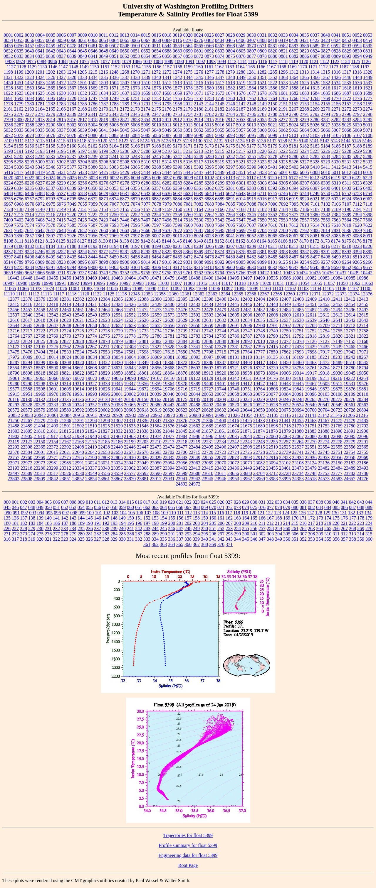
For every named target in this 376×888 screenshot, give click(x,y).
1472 (61, 82)
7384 (336, 214)
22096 (362, 436)
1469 (50, 82)
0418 (272, 40)
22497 (233, 446)
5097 (262, 135)
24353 (298, 478)
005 (48, 502)
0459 (50, 45)
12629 (181, 320)
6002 (293, 172)
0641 (40, 50)
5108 (367, 135)
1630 (61, 93)
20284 (362, 399)
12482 (259, 309)
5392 (198, 167)
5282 (315, 156)
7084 (220, 204)
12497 (362, 309)
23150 (337, 462)
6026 (72, 177)
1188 (354, 66)
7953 (82, 235)
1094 (221, 61)
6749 (315, 193)
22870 (220, 457)
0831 (367, 50)
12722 (39, 330)
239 (114, 528)
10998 (138, 283)
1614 (304, 87)
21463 (311, 420)
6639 (198, 193)
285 (122, 533)
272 (15, 533)
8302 (156, 251)
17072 (285, 341)
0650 (124, 50)
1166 (260, 66)
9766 (241, 272)
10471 (156, 277)
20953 (143, 415)
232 (56, 528)
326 (89, 539)
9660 (19, 272)
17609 (156, 351)
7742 (272, 230)
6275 (93, 182)
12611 (310, 314)
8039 (219, 235)
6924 (346, 198)
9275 (19, 267)
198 (155, 523)
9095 (241, 262)
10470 (143, 277)
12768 (39, 336)
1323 (29, 77)
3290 (50, 124)
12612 (324, 314)
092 (24, 512)
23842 (52, 478)
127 (310, 512)
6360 (188, 188)
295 (204, 533)
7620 (357, 225)
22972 (26, 462)
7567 (357, 219)
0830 (357, 50)
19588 (26, 388)
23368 (143, 468)
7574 (29, 225)
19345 (117, 383)
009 (81, 502)
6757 (29, 198)
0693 (219, 50)
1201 (39, 72)
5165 (124, 145)
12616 (13, 320)
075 (253, 507)
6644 (251, 193)
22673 (130, 452)
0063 (103, 40)
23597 (168, 473)
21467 (324, 420)
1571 (114, 87)
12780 (156, 336)
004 (39, 502)
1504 (114, 82)
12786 (233, 336)
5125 (155, 140)
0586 (304, 45)
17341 (194, 346)
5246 (167, 156)
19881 (362, 388)
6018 (357, 172)
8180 (19, 246)
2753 (177, 114)
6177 (293, 177)
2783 (219, 114)
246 (171, 528)
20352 (91, 404)
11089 (137, 288)
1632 (82, 93)
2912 (177, 119)
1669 (177, 93)
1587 (283, 87)
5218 (251, 151)
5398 (241, 167)
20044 (194, 394)
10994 (86, 283)
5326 (293, 161)
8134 (113, 241)
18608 (91, 367)
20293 (13, 404)
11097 (227, 288)
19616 (91, 388)
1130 (42, 66)
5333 (367, 161)
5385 (135, 167)
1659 (145, 93)
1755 (177, 98)
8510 (357, 256)
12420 (78, 304)
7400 (8, 219)
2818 (93, 119)
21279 (39, 420)
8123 (50, 241)
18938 (246, 373)
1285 (272, 72)
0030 (251, 35)
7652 (82, 230)
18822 (78, 373)
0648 (103, 50)
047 (23, 507)
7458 (135, 219)
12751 (298, 330)
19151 (246, 378)
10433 (289, 272)
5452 (251, 172)
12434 (207, 304)
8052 (251, 235)
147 (105, 517)
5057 (241, 130)
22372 (52, 446)
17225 (52, 346)
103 (114, 512)
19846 (311, 388)
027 (229, 502)
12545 (78, 314)
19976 (65, 394)
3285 (367, 119)
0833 (19, 56)
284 (114, 533)
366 (188, 544)
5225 (315, 151)
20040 (168, 394)
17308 (130, 346)
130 (335, 512)
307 (303, 533)
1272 (156, 72)
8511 (367, 256)
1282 (261, 72)
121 (261, 512)
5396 (219, 167)
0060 (71, 40)
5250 (209, 156)
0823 (304, 50)
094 (40, 512)
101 (98, 512)
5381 (103, 167)
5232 (19, 156)
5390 (177, 167)
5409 (304, 167)
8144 (166, 241)
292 (179, 533)
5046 (135, 130)
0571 (262, 45)
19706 (168, 388)
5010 (156, 124)
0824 (315, 50)
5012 (177, 124)
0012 (114, 35)
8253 (71, 251)
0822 (293, 50)
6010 (325, 172)
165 (253, 517)
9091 (209, 262)
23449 (246, 468)
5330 (336, 161)
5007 (124, 124)
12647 (52, 325)
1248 (113, 72)
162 (229, 517)
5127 (176, 140)
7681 (198, 230)
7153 (103, 209)
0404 (219, 40)
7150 (71, 209)
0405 (230, 40)
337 (179, 539)
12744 (220, 330)
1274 (177, 72)
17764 (246, 351)
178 (360, 517)
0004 (40, 35)
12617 (26, 320)
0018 (167, 35)
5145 (356, 140)
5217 (241, 151)
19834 (285, 388)
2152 (293, 103)
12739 (181, 330)
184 (39, 523)
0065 (124, 40)
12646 (39, 325)
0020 (188, 35)
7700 (251, 230)
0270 (188, 40)
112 (188, 512)
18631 (117, 367)
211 (261, 523)
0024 (198, 35)
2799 (8, 119)
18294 (26, 362)
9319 (219, 267)
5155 (19, 145)
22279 (349, 441)
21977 (168, 436)
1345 (198, 77)
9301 (103, 267)
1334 (93, 77)
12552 (130, 314)
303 (270, 533)
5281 (304, 156)
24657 (349, 478)
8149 (198, 241)
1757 (198, 98)
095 (49, 512)
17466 (362, 346)
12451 (311, 304)
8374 (219, 251)
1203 (61, 72)
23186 (362, 462)
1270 (135, 72)
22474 (168, 446)
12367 (263, 293)
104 (123, 512)
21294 (91, 420)
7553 (283, 219)
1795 (167, 103)
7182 (262, 209)
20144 (117, 399)
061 (138, 507)
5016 (219, 124)
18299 (39, 362)
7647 (50, 230)
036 (303, 502)
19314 (65, 383)
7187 (315, 209)
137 (23, 517)
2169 (93, 108)
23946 (220, 478)
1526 (315, 82)
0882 (293, 56)
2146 (230, 103)
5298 (19, 161)
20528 (272, 404)
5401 (272, 167)
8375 (230, 251)
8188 (71, 246)
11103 (303, 288)
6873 (103, 198)
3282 (336, 119)
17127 (324, 341)
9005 (135, 262)
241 (130, 528)
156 (179, 517)
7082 (199, 204)
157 (188, 517)
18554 (13, 367)
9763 (209, 272)
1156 (156, 66)
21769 (337, 425)
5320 (230, 161)
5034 (29, 130)
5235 (50, 156)
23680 (246, 473)
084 (327, 507)
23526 (65, 473)
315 (368, 533)
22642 (91, 452)
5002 (71, 124)
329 (114, 539)
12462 (91, 309)
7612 (293, 225)
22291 (362, 441)
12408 (298, 299)
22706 (181, 452)
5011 (166, 124)
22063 (285, 436)
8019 (188, 235)
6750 (325, 193)
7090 (273, 204)
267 (344, 528)
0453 (357, 40)
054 (81, 507)
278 (64, 533)
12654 (143, 325)
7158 (156, 209)
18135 (272, 357)
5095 (251, 135)
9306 (156, 267)
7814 (325, 230)
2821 (124, 119)
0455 (8, 45)
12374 (354, 293)
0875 (230, 56)
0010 (93, 35)
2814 (50, 119)
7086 (241, 204)
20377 (143, 404)
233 (64, 528)
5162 (93, 145)
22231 (207, 441)
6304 (272, 182)
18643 (130, 367)
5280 (293, 156)
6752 (346, 193)
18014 (52, 357)
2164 (40, 108)
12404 (259, 299)
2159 (367, 103)
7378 (304, 214)
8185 (61, 246)
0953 (10, 61)
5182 (304, 145)
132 (351, 512)
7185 (293, 209)
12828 (78, 341)
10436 (328, 272)
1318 (357, 72)
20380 (156, 404)
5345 (40, 167)
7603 (209, 225)
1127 (11, 66)
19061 (14, 378)
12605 (233, 314)
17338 (181, 346)
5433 (135, 172)
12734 (156, 330)
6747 (293, 193)
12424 (117, 304)
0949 (367, 56)
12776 (117, 336)
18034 (91, 357)
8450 (114, 256)
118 (236, 512)
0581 (272, 45)
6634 (156, 193)
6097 (167, 177)
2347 (156, 114)
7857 (29, 235)
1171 (312, 66)
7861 (40, 235)
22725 (246, 452)
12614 (349, 314)
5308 (124, 161)
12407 (285, 299)
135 (7, 517)
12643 (362, 320)
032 (270, 502)
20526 (246, 404)
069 (204, 507)
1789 (124, 103)
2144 (209, 103)
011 (97, 502)
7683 (209, 230)
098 (73, 512)
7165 (209, 209)
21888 (324, 431)
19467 (311, 383)
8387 (304, 251)
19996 (104, 394)
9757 (156, 272)
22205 (143, 441)
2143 (198, 103)
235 (81, 528)
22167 (65, 441)
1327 (61, 77)
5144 (345, 140)
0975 (31, 61)
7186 (304, 209)
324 (72, 539)
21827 (104, 431)
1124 (345, 61)
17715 (220, 351)
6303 (262, 182)
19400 (207, 383)
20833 (27, 415)
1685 (325, 93)
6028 (93, 177)
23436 (233, 468)
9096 (251, 262)
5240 (103, 156)
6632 (135, 193)
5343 (29, 167)
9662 (29, 272)
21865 (233, 431)
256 (253, 528)
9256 (315, 262)
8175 (346, 241)
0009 (82, 35)
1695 (50, 98)
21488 (13, 425)
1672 (209, 93)
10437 (341, 272)
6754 (367, 193)
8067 (293, 235)
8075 (304, 235)
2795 (336, 114)
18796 (13, 373)
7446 (124, 219)
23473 (298, 468)
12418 (52, 304)
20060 (246, 394)
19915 (14, 394)
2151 (283, 103)
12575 (181, 314)
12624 (117, 320)
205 (212, 523)
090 (7, 512)
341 (212, 539)
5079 (82, 135)
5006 (114, 124)
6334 (19, 188)
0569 (241, 45)
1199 (18, 72)
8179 (8, 246)
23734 (298, 473)
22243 (246, 441)
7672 (177, 230)
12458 (39, 309)
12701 (272, 325)
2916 (219, 119)
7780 (283, 230)
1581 (219, 87)
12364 (224, 293)
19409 (233, 383)
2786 (251, 114)
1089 (168, 61)
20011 (143, 394)
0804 (230, 50)
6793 (50, 198)
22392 (65, 446)
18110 (246, 357)
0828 (336, 50)
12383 (91, 299)
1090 (179, 61)
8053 (262, 235)
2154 (315, 103)
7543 (219, 219)
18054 (117, 357)
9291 (50, 267)
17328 (168, 346)
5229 (357, 151)
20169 (168, 399)
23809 (39, 478)
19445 (298, 383)
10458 (78, 277)
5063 (293, 130)
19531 (349, 383)
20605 (130, 409)
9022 (177, 262)
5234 (40, 156)
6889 (219, 198)
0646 (93, 50)
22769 (39, 457)
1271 (145, 72)
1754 (167, 98)
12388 (143, 299)
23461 (285, 468)
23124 (311, 462)
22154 (52, 441)
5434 (145, 172)
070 (212, 507)
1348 (230, 77)
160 (212, 517)
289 (155, 533)
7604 (219, 225)
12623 (104, 320)
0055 (19, 40)
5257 (262, 156)
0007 (71, 35)
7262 (209, 214)
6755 (8, 198)
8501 (346, 256)
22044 (246, 436)
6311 (346, 182)
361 (146, 544)
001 (15, 502)
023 (196, 502)
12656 (168, 325)
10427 (263, 272)
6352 (103, 188)
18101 (233, 357)
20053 (207, 394)
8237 (19, 251)
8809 (40, 262)
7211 (367, 209)
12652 (117, 325)
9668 (50, 272)
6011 (335, 172)
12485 (298, 309)
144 (81, 517)
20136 (78, 399)
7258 (177, 214)
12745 (233, 330)
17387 (246, 346)
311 (336, 533)
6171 (283, 177)
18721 (233, 367)
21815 (65, 431)
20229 (259, 399)
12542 (52, 314)
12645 (26, 325)
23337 (91, 468)
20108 (337, 394)
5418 (29, 172)
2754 (188, 114)
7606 (241, 225)
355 (327, 539)
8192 (93, 246)
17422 (285, 346)
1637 (124, 93)
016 (138, 502)
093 (32, 512)
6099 (188, 177)
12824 (26, 341)
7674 (188, 230)
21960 (117, 436)
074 (245, 507)
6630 (114, 193)
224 (368, 523)
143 (72, 517)
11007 (176, 283)
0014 (135, 35)
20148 (130, 399)
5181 (293, 145)
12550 (104, 314)
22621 (65, 452)
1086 (137, 61)
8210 (262, 246)
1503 (103, 82)
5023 (283, 124)
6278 (124, 182)
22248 (259, 441)
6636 (167, 193)
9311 (166, 267)
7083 (209, 204)
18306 (52, 362)
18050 (104, 357)
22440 (117, 446)
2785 (241, 114)
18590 (52, 367)
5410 (315, 167)
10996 (112, 283)
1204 (71, 72)
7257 (167, 214)
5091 (209, 135)
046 (15, 507)
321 (48, 539)
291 (171, 533)
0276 (198, 40)
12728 (104, 330)
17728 (233, 351)
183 (31, 523)
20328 (26, 404)
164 (245, 517)
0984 (41, 61)
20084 (285, 394)
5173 (209, 145)
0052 (357, 35)
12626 (143, 320)
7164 (198, 209)
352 (303, 539)
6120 (272, 177)
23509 (26, 473)
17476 (26, 351)
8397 (8, 256)
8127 (82, 241)
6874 (114, 198)
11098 (240, 288)
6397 (315, 188)
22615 (52, 452)
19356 (143, 383)
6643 (241, 193)
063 (155, 507)
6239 (71, 182)
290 (163, 533)
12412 (349, 299)
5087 (167, 135)
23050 (156, 462)
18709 (220, 367)
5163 (103, 145)
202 (188, 523)
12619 (52, 320)
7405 (29, 219)
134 (368, 512)
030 (253, 502)
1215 (92, 72)
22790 (91, 457)
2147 (241, 103)
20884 (66, 415)
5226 (325, 151)
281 (89, 533)
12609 (285, 314)
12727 (91, 330)
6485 (19, 193)
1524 (293, 82)
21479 (349, 420)
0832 (8, 56)
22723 (220, 452)
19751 (246, 388)
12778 (130, 336)
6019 (367, 172)
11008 (189, 283)
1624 (29, 93)
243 (146, 528)
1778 (8, 103)
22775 (65, 457)
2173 (135, 108)
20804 (362, 409)
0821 (283, 50)
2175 (156, 108)
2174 (145, 108)
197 (146, 523)
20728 (349, 409)
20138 (104, 399)
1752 (145, 98)
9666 (40, 272)
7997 (135, 235)
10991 (60, 283)
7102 (325, 204)
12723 (52, 330)
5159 (61, 145)
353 (311, 539)
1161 (208, 66)
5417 (19, 172)
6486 (29, 193)
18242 (349, 357)
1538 (8, 87)
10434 (302, 272)
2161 (8, 108)
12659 (207, 325)
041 (344, 502)
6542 (71, 193)
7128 (8, 209)
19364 (168, 383)
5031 (367, 124)
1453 (40, 82)
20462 (181, 404)
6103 (220, 177)
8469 (177, 256)
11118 (71, 293)
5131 (208, 140)
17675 (194, 351)
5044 (114, 130)
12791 (285, 336)
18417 (259, 362)
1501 (82, 82)
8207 (230, 246)
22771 (52, 457)
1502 (93, 82)
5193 (40, 151)
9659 (8, 272)
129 (326, 512)
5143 (335, 140)
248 (188, 528)
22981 (52, 462)
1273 (166, 72)
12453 (337, 304)
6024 (51, 177)
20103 (324, 394)
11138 (121, 293)
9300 (93, 267)
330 (122, 539)
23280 (39, 468)
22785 (78, 457)
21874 (259, 431)
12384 (104, 299)
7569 (8, 225)
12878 (104, 341)
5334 (8, 167)
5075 (40, 135)
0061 (82, 40)
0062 (93, 40)
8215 (315, 246)
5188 (357, 145)
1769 (325, 98)
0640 (29, 50)
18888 (194, 373)
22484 (194, 446)
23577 (130, 473)
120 (252, 512)
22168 (78, 441)
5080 (93, 135)
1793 (156, 103)
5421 (61, 172)
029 (245, 502)
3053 (241, 119)
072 (229, 507)
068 (196, 507)
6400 (325, 188)
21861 (220, 431)
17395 (259, 346)
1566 (61, 87)
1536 (357, 82)
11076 (61, 288)
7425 (82, 219)
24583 (337, 478)
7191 (357, 209)
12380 (52, 299)
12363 (211, 293)
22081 (324, 436)
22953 (324, 457)
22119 (13, 441)
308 (311, 533)
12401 (233, 299)
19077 (104, 378)
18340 (130, 362)
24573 (324, 478)
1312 (293, 72)
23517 (52, 473)
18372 (181, 362)
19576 (362, 383)
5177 (251, 145)
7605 (230, 225)
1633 (93, 93)
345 (245, 539)
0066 (135, 40)
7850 (19, 235)
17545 (91, 351)
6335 (29, 188)
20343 (78, 404)
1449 (367, 77)
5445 (177, 172)
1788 (114, 103)
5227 (336, 151)
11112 (33, 293)
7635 (19, 230)
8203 (188, 246)
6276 (103, 182)
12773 (78, 336)
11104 (315, 288)
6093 (125, 177)
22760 (26, 457)
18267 (362, 357)
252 (220, 528)
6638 (188, 193)
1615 (315, 87)
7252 (135, 214)
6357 (156, 188)
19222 (349, 378)
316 (7, 539)
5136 (261, 140)
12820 (337, 336)
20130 (26, 399)
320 (39, 539)
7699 (241, 230)
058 (114, 507)
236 (89, 528)
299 (237, 533)
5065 (315, 130)
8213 (293, 246)
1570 (103, 87)
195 (130, 523)
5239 (93, 156)
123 (277, 512)
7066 (103, 204)
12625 (130, 320)
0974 (20, 61)
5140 (303, 140)
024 (204, 502)
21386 (207, 420)
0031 (262, 35)
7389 (346, 214)
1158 (177, 66)
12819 (324, 336)
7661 (114, 230)
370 (220, 544)
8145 (177, 241)
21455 (298, 420)
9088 (198, 262)
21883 (311, 431)
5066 (325, 130)
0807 (251, 50)
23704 (259, 473)
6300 (230, 182)
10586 (285, 277)
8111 (19, 241)
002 (23, 502)
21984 (181, 436)
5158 (50, 145)
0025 (209, 35)
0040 (325, 35)
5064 (304, 130)
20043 (181, 394)
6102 (209, 177)
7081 (188, 204)
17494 (39, 351)
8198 (145, 246)
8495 (304, 256)
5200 (114, 151)
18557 (26, 367)
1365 (304, 77)
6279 (135, 182)
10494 (220, 277)
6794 (61, 198)
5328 (315, 161)
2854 (145, 119)
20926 (117, 415)
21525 (104, 425)
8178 (367, 241)
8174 (335, 241)
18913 (207, 373)
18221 (323, 357)
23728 (285, 473)
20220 (233, 399)
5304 (82, 161)
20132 (39, 399)
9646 (325, 267)
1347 (219, 77)
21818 (78, 431)
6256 (82, 182)
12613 (337, 314)
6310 (336, 182)
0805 (241, 50)
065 (171, 507)
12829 (91, 341)
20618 (143, 409)
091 (16, 512)
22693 (156, 452)
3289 (40, 124)
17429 (311, 346)
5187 (346, 145)
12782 (181, 336)
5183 (315, 145)
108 (156, 512)
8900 (124, 262)
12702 (285, 325)
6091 (103, 177)
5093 (230, 135)
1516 (209, 82)
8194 (114, 246)
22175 (91, 441)
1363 (283, 77)
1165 (250, 66)
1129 (31, 66)
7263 (219, 214)
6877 (124, 198)
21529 (117, 425)
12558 (143, 314)
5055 (219, 130)
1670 (188, 93)
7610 (272, 225)
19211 (323, 378)
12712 (349, 325)
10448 (26, 277)
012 (105, 502)
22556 (349, 446)
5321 (241, 161)
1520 (251, 82)
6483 (367, 188)
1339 (145, 77)
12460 (65, 309)
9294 (71, 267)
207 (229, 523)
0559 (177, 45)
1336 (114, 77)
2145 (219, 103)
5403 (293, 167)
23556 (104, 473)
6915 (251, 198)
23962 (246, 478)
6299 (219, 182)
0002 (19, 35)
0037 (315, 35)
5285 (346, 156)
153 (155, 517)
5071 (367, 130)
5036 (50, 130)
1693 (29, 98)
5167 (145, 145)
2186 (230, 108)
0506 (103, 45)
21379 (194, 420)
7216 (50, 214)
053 (72, 507)
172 (311, 517)
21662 (194, 425)
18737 (259, 367)
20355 (104, 404)
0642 (50, 50)
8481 (241, 256)
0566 (209, 45)
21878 (272, 431)
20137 (91, 399)
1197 (364, 66)
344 (237, 539)
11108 (366, 288)
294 (196, 533)
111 (180, 512)
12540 (26, 314)
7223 (103, 214)
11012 (201, 283)
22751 (337, 452)
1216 (103, 72)
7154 (114, 209)
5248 (188, 156)
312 (344, 533)
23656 (233, 473)
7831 (336, 230)
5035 (40, 130)
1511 (156, 82)
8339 (177, 251)
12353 (147, 293)
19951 (27, 394)
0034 (293, 35)
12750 (285, 330)
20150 (143, 399)
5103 (315, 135)
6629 (103, 193)
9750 (114, 272)
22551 (311, 446)
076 (262, 507)
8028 (209, 235)
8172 (314, 241)
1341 (167, 77)
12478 (207, 309)
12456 (13, 309)
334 (155, 539)
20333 (52, 404)
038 (319, 502)
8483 (262, 256)
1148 (73, 66)
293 (188, 533)
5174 (219, 145)
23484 (337, 468)
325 (81, 539)
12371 (315, 293)
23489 (349, 468)
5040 (93, 130)
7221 (82, 214)
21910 (39, 436)
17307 (117, 346)
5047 (145, 130)
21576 (168, 425)
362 (155, 544)
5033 (19, 130)
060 (130, 507)
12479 (220, 309)
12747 (246, 330)
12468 (117, 309)
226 (7, 528)
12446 (246, 304)
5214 (209, 151)
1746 (82, 98)
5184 (325, 145)
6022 (29, 177)
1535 (346, 82)
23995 (285, 478)
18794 (362, 367)
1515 (198, 82)
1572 (124, 87)
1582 (230, 87)
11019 (252, 283)
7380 (315, 214)
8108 (8, 241)
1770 (336, 98)
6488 (40, 193)
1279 (230, 72)
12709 (324, 325)
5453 (262, 172)
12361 (186, 293)
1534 (336, 82)
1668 (167, 93)
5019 (251, 124)
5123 (134, 140)
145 (89, 517)
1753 (156, 98)
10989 (34, 283)
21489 (26, 425)
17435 (324, 346)
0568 (230, 45)
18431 (272, 362)
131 (343, 512)
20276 (349, 399)
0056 (29, 40)
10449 (39, 277)
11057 (329, 283)
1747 (93, 98)
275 (39, 533)
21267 (26, 420)
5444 (167, 172)
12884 (181, 341)
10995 (99, 283)
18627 (104, 367)
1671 (198, 93)
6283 (177, 182)
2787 (262, 114)
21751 (311, 425)
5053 (209, 130)
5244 (145, 156)
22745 (324, 452)
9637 (293, 267)
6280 (145, 182)
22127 (26, 441)
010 (89, 502)
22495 (207, 446)
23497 (13, 473)
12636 (272, 320)
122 (269, 512)
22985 (65, 462)
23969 (259, 478)
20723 (337, 409)
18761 (311, 367)
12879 (117, 341)
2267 (293, 108)
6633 (145, 193)
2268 (304, 108)
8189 (82, 246)
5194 (50, 151)
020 (171, 502)
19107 (156, 378)
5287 (357, 156)
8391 (325, 251)
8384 (293, 251)
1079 (126, 61)
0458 (40, 45)
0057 (40, 40)
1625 (40, 93)
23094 (272, 462)
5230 (367, 151)
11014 (214, 283)
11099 (252, 288)
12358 (160, 293)
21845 (181, 431)
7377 (293, 214)
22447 (143, 446)
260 (286, 528)
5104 (325, 135)
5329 (325, 161)
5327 (304, 161)
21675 (246, 425)
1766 (293, 98)
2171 (114, 108)
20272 (337, 399)
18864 (168, 373)
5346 (50, 167)
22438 (104, 446)
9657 (367, 267)
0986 (52, 61)
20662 (272, 409)
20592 (78, 409)
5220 (262, 151)
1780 (29, 103)
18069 (156, 357)
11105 (328, 288)
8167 (293, 241)
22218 (181, 441)
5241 (114, 156)
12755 (337, 330)
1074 (73, 61)
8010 (177, 235)
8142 (145, 241)
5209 (156, 151)
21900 (362, 431)
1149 (83, 66)
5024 (293, 124)
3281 (325, 119)
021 (179, 502)
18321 (91, 362)
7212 (8, 214)
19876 (349, 388)
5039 (82, 130)
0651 (135, 50)
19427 (259, 383)
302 (262, 533)
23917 (156, 478)
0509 (135, 45)
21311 (129, 420)
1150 (94, 66)
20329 (39, 404)
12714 (362, 325)
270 (368, 528)
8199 (156, 246)
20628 (207, 409)
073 (237, 507)
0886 (304, 56)
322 (56, 539)
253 (229, 528)
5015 (209, 124)
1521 (262, 82)
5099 (272, 135)
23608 (194, 473)
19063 (27, 378)
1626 (50, 93)
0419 (283, 40)
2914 (198, 119)
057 (105, 507)
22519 (272, 446)
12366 (250, 293)
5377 (71, 167)
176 (344, 517)
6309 (325, 182)
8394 (357, 251)
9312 (177, 267)
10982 (311, 277)
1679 (272, 93)
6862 (82, 198)
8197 (135, 246)
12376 (366, 293)
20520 (233, 404)
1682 (293, 93)
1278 (219, 72)
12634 (246, 320)
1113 (231, 61)
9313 (188, 267)
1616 (325, 87)
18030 (78, 357)
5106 (346, 135)
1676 (241, 93)
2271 (336, 108)
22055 (259, 436)
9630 (251, 267)
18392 (233, 362)
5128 (187, 140)
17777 (259, 351)
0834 (29, 56)
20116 (13, 399)
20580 (52, 409)
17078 (298, 341)
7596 (145, 225)
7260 (188, 214)
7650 (71, 230)
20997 (221, 415)
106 (139, 512)
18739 (272, 367)
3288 (29, 124)
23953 (233, 478)
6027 (82, 177)
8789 (19, 262)
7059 (93, 204)
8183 (40, 246)
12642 (349, 320)
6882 (156, 198)
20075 (259, 394)
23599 (181, 473)
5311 (156, 161)
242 (138, 528)
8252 (61, 251)
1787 (103, 103)
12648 (65, 325)
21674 (233, 425)
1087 (147, 61)
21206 (349, 415)
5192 (29, 151)
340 (204, 539)
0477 (61, 45)
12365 (237, 293)
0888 (325, 56)
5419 (40, 172)
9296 (82, 267)
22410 (91, 446)
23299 (52, 468)
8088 (357, 235)
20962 (156, 415)
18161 (285, 357)
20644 (246, 409)
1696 (61, 98)
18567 (39, 367)
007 (64, 502)
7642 (40, 230)
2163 (29, 108)
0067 (145, 40)
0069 (167, 40)
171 (303, 517)
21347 (156, 420)
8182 (29, 246)
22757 (13, 457)
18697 (207, 367)
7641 (29, 230)
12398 (207, 299)
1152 (115, 66)
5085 (145, 135)
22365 (39, 446)
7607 (251, 225)
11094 (201, 288)
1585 (262, 87)
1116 (262, 61)
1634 (103, 93)
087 (352, 507)
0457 (29, 45)
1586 (272, 87)
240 (122, 528)
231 (48, 528)
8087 (346, 235)
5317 (198, 161)
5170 (177, 145)
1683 (304, 93)
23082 (259, 462)
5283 (325, 156)
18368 (168, 362)
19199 (311, 378)
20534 (298, 404)
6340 (82, 188)
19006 (285, 373)
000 (7, 502)
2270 (325, 108)
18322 (104, 362)
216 (303, 523)
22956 (337, 457)
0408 (262, 40)
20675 (285, 409)
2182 (219, 108)
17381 (233, 346)
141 (56, 517)
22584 (26, 452)
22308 (26, 446)
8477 (219, 256)
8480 (230, 256)
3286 (8, 124)
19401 (220, 383)
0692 (209, 50)
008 (72, 502)
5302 (61, 161)
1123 (334, 61)
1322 (19, 77)
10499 (259, 277)
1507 (124, 82)
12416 (26, 304)
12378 (26, 299)
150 (130, 517)
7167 (230, 209)
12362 (198, 293)
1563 (29, 87)
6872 (93, 198)
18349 (143, 362)
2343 (114, 114)
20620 (168, 409)
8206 (219, 246)
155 (171, 517)
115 (212, 512)
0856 (167, 56)
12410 (324, 299)
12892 (246, 341)
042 (352, 502)
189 (81, 523)
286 (130, 533)
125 (294, 512)
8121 (39, 241)
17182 (26, 346)
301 (253, 533)
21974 (156, 436)
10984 (337, 277)
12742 (207, 330)
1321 (8, 77)
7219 (61, 214)
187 (64, 523)
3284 (357, 119)
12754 (324, 330)
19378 (181, 383)
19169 (259, 378)
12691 (233, 325)
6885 (188, 198)
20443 (168, 404)
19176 (272, 378)
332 (138, 539)
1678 (262, 93)
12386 (130, 299)
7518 (188, 219)
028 (237, 502)
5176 (241, 145)
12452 (324, 304)
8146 (187, 241)
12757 (349, 330)
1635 (114, 93)
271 (7, 533)
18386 (207, 362)
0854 (145, 56)
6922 (325, 198)
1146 (52, 66)
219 (327, 523)
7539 (209, 219)
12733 (143, 330)
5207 (135, 151)
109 (164, 512)
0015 (145, 35)
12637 (285, 320)
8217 (336, 246)
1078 (115, 61)
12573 (168, 314)
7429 (103, 219)
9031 (188, 262)
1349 (241, 77)
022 (188, 502)
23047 (130, 462)
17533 (65, 351)
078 (278, 507)
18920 (220, 373)
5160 (71, 145)
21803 (13, 431)
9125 (283, 262)
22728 (259, 452)
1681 (283, 93)
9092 (219, 262)
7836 (346, 230)
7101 (315, 204)
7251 (124, 214)
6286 (209, 182)
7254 (156, 214)
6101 (199, 177)
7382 (325, 214)
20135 (65, 399)
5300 (40, 161)
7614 (315, 225)
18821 (65, 373)
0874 (219, 56)
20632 (220, 409)
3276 (272, 119)
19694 (156, 388)
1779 (19, 103)
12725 (78, 330)
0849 (103, 56)
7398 (367, 214)
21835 (130, 431)
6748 (304, 193)
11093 (188, 288)
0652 (145, 50)
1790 (135, 103)
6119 (261, 177)
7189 (336, 209)
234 (72, 528)
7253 (145, 214)
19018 (324, 373)
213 (278, 523)
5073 (19, 135)
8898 (103, 262)
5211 (177, 151)
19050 (362, 373)
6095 (146, 177)
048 (31, 507)
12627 (156, 320)
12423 (104, 304)
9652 (346, 267)
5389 (167, 167)
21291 (78, 420)
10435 (315, 272)
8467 (167, 256)
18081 (169, 357)
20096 (311, 394)
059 (122, 507)
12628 (168, 320)
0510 (145, 45)
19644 (130, 388)
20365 (130, 404)
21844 (168, 431)
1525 (304, 82)
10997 (125, 283)
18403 (246, 362)
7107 (347, 204)
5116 (71, 140)
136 (15, 517)
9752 (124, 272)
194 (122, 523)
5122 (123, 140)
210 (253, 523)
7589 (103, 225)
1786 (93, 103)
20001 (117, 394)
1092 (200, 61)
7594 (124, 225)
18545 (362, 362)
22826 (143, 457)
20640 (233, 409)
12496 (349, 309)
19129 (207, 378)
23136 (324, 462)
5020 (262, 124)
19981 (78, 394)
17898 (311, 351)
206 (220, 523)
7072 (125, 204)
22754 (349, 452)
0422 (315, 40)
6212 (314, 177)
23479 (311, 468)
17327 (156, 346)
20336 (65, 404)
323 (64, 539)
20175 (181, 399)
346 (253, 539)
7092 (283, 204)
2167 (71, 108)
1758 (209, 98)
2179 (188, 108)
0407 (251, 40)
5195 (61, 151)
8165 (272, 241)
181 (15, 523)
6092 (114, 177)
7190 (346, 209)
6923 (336, 198)
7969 (114, 235)
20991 (208, 415)
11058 (342, 283)
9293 (61, 267)
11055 (316, 283)
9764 (219, 272)
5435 (156, 172)
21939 (78, 436)
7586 (82, 225)
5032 (8, 130)
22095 (349, 436)
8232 (8, 251)
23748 (311, 473)
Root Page (188, 865)
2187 (241, 108)
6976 (61, 204)
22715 (194, 452)
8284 (135, 251)
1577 (177, 87)
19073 (91, 378)
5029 (346, 124)
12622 (91, 320)
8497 (315, 256)
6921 (315, 198)
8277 (103, 251)
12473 (156, 309)
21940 (91, 436)
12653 (130, 325)
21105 (272, 415)
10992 (73, 283)
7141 (50, 209)
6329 (8, 188)
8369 (198, 251)
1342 (177, 77)
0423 (325, 40)
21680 (259, 425)
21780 (349, 425)
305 (286, 533)
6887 (198, 198)
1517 (219, 82)
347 (262, 539)
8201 (177, 246)
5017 (230, 124)
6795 (71, 198)
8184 (50, 246)
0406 (241, 40)
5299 (29, 161)
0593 (346, 45)
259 (278, 528)
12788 (259, 336)
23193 (13, 468)
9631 (262, 267)
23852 (78, 478)
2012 (188, 103)
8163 (251, 241)
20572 (13, 409)
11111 (21, 293)
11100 (265, 288)
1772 (346, 98)
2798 (367, 114)
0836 (50, 56)
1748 (103, 98)
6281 (156, 182)
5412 (336, 167)
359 (360, 539)
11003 (163, 283)
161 (220, 517)
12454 (349, 304)
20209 (220, 399)
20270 (324, 399)
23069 (207, 462)
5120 (102, 140)
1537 (367, 82)
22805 (117, 457)
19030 (337, 373)
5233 (29, 156)
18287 (13, 362)
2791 (304, 114)
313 (352, 533)
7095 (294, 204)
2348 (167, 114)
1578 (188, 87)
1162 (219, 66)
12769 (52, 336)
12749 (272, 330)
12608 (272, 314)
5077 (61, 135)
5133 (229, 140)
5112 (29, 140)
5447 (198, 172)
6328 (367, 182)
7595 (135, 225)
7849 (8, 235)
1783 (61, 103)
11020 (265, 283)
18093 (195, 357)
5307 (114, 161)
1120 (303, 61)
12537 (13, 314)
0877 (251, 56)
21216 (362, 415)
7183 (272, 209)
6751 (336, 193)
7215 (40, 214)
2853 (135, 119)
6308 (315, 182)
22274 (324, 441)
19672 (143, 388)
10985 (349, 277)
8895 (82, 262)
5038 (71, 130)
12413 (362, 299)
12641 (337, 320)
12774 (91, 336)
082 (311, 507)
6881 (145, 198)
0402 (209, 40)
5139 (293, 140)
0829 (346, 50)
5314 (167, 161)
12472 (143, 309)
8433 (61, 256)
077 (270, 507)
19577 (13, 388)
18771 (337, 367)
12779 (143, 336)
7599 (177, 225)
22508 (246, 446)
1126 (365, 61)
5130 (197, 140)
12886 (207, 341)
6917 (272, 198)
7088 (251, 204)
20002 (130, 394)
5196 (71, 151)
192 (105, 523)
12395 (181, 299)
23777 (337, 473)
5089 (188, 135)
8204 (198, 246)
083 (319, 507)
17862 (285, 351)
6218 (325, 177)
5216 (230, 151)
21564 (156, 425)
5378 (82, 167)
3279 (304, 119)
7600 (188, 225)
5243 (135, 156)
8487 (293, 256)
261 (294, 528)
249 (196, 528)
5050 (177, 130)
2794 (325, 114)
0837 (61, 56)
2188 (251, 108)
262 (303, 528)
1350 (251, 77)
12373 (341, 293)
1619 (357, 87)
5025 (304, 124)
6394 (293, 188)
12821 (349, 336)
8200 (167, 246)
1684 (315, 93)
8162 (240, 241)
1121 (313, 61)
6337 (50, 188)
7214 (29, 214)
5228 (346, 151)
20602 (104, 409)
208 (237, 523)
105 (131, 512)
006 (56, 502)
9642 (304, 267)
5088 (177, 135)
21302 (117, 420)
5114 (50, 140)
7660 (103, 230)
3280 (315, 119)
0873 (209, 56)
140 (48, 517)
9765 (230, 272)
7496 (167, 219)
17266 (78, 346)
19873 (324, 388)
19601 (52, 388)
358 (352, 539)
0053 (367, 35)
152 (146, 517)
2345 (135, 114)
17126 (311, 341)
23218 (26, 468)
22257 (285, 441)
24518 (311, 478)
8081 (315, 235)
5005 (103, 124)
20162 (156, 399)
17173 (13, 346)
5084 (135, 135)
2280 (61, 114)
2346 (145, 114)
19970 (52, 394)
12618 (39, 320)
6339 (71, 188)
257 (262, 528)
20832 (14, 415)
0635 (19, 50)
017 (146, 502)
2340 (82, 114)
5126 (166, 140)
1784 (71, 103)
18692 (194, 367)
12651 (104, 325)
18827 (91, 373)
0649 (114, 50)
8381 (262, 251)
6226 (29, 182)
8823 (61, 262)
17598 (143, 351)
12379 (39, 299)
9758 (167, 272)
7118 (367, 204)
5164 (114, 145)
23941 (181, 478)
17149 (337, 341)
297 (220, 533)
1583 (241, 87)
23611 (220, 473)
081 (303, 507)
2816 (71, 119)
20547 (324, 404)
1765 (283, 98)
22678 (143, 452)
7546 (230, 219)
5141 (314, 140)
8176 (357, 241)
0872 (198, 56)
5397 (230, 167)
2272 (346, 108)
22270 (311, 441)
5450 (230, 172)
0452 (346, 40)
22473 (156, 446)
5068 (346, 130)
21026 (234, 415)
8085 (336, 235)
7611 (283, 225)
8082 (325, 235)
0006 (61, 35)
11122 (96, 293)
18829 (104, 373)
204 (204, 523)
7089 (262, 204)
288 (146, 533)
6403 (346, 188)
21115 (285, 415)
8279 (114, 251)
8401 (19, 256)
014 (122, 502)
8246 (40, 251)
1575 (156, 87)
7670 (167, 230)
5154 (8, 145)
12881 (143, 341)
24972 (194, 483)
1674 (230, 93)
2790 (293, 114)
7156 (135, 209)
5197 (82, 151)
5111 (19, 140)
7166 (219, 209)
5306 (103, 161)
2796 (346, 114)
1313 (304, 72)
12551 (117, 314)
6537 (61, 193)
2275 (8, 114)
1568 (82, 87)
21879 (285, 431)
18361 (156, 362)
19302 (52, 383)
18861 (143, 373)
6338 (61, 188)
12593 (207, 314)
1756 (188, 98)
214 (286, 523)
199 (163, 523)
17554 (117, 351)
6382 (241, 188)
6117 (251, 177)
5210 (167, 151)
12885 (194, 341)
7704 (262, 230)
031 (262, 502)
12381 (65, 299)
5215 (219, 151)
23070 (220, 462)
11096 (214, 288)
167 (270, 517)
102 (106, 512)
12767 (26, 336)
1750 (124, 98)
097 (65, 512)
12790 (272, 336)
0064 (114, 40)
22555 (337, 446)
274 (31, 533)
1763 (262, 98)
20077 (272, 394)
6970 (29, 204)
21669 (220, 425)
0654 (156, 50)
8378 (241, 251)
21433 (259, 420)
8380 (251, 251)
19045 (349, 373)
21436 (272, 420)
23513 (39, 473)
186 (56, 523)
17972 (14, 357)
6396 (304, 188)
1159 (187, 66)
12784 (207, 336)
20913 (92, 415)
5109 (9, 140)
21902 (13, 436)
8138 (124, 241)
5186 (336, 145)
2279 (50, 114)
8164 (261, 241)
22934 (298, 457)
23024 (91, 462)
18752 (285, 367)
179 (368, 517)
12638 (298, 320)
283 (105, 533)
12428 (143, 304)
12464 (104, 309)
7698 (230, 230)
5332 (357, 161)
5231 (8, 156)
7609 (262, 225)
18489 (337, 362)
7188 (325, 209)
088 (360, 507)
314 (360, 533)
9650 (336, 267)
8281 (124, 251)
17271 (104, 346)
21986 (194, 436)
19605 (65, 388)
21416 (233, 420)
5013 (188, 124)
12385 (117, 299)
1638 (135, 93)
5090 (198, 135)
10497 (246, 277)
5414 (357, 167)
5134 (240, 140)
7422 (71, 219)
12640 (324, 320)
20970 (169, 415)
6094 (135, 177)
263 (311, 528)
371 (229, 544)
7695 (219, 230)
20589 (65, 409)
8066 (283, 235)
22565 (362, 446)
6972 (40, 204)
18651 (143, 367)
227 (15, 528)
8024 (198, 235)
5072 (8, 135)
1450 (8, 82)
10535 (272, 277)
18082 (182, 357)
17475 (13, 351)
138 (31, 517)
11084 (99, 288)
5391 (188, 167)
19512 (337, 383)
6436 (357, 188)
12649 (78, 325)
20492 (207, 404)
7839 (357, 230)
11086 (125, 288)
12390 (156, 299)
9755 (145, 272)
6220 (346, 177)
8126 (71, 241)
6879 (135, 198)
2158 (357, 103)
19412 (246, 383)
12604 (220, 314)
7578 (50, 225)
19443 (285, 383)
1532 (325, 82)
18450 (285, 362)
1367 (325, 77)
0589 (315, 45)
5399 (251, 167)
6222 (357, 177)
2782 (209, 114)
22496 (220, 446)
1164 (239, 66)
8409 (50, 256)
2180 (198, 108)
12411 (336, 299)
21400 (220, 420)
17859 (272, 351)
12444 (220, 304)
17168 (362, 341)
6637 (177, 193)
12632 (220, 320)
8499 (336, 256)
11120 (83, 293)
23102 (285, 462)
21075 (260, 415)
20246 (285, 399)
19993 (91, 394)
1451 (19, 82)
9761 (188, 272)
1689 (367, 93)
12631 (207, 320)
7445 (114, 219)
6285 (198, 182)
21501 (65, 425)
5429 (124, 172)
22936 (311, 457)
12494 (337, 309)
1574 (145, 87)
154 (163, 517)
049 (39, 507)
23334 (78, 468)
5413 (346, 167)
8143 (156, 241)
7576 (40, 225)
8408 (40, 256)
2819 (103, 119)
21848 (194, 431)
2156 (336, 103)
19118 (181, 378)
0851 (114, 56)
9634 (283, 267)
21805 (26, 431)
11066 (23, 288)
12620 (65, 320)
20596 (91, 409)
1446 (346, 77)
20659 (259, 409)
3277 (283, 119)
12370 (302, 293)
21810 (39, 431)
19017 (311, 373)
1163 (229, 66)
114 (204, 512)
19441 (272, 383)
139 (39, 517)
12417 (39, 304)
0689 (177, 50)
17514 (52, 351)
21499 (52, 425)
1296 (283, 72)
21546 (143, 425)
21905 (26, 436)
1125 (355, 61)
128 (318, 512)
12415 (13, 304)
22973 (39, 462)
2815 (61, 119)
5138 (282, 140)
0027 (219, 35)
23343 (104, 468)
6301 (241, 182)
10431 (276, 272)
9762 (198, 272)
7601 (198, 225)
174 (327, 517)
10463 (117, 277)
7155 (124, 209)
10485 (181, 277)
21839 (156, 431)
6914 (241, 198)
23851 (65, 478)
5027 (325, 124)
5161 (82, 145)
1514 (188, 82)
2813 (40, 119)
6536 (50, 193)
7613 (304, 225)
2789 (283, 114)
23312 (65, 468)
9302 (114, 267)
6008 (315, 172)
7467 (145, 219)
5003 (82, 124)
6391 (262, 188)
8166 (283, 241)
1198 (8, 72)
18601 (78, 367)
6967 (8, 204)
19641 (117, 388)
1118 (283, 61)
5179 (272, 145)
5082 (114, 135)
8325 (167, 251)
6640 (209, 193)
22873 (233, 457)
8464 (156, 256)
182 (23, 523)
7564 (346, 219)
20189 (207, 399)
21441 (285, 420)
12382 (78, 299)
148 (114, 517)
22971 (13, 462)
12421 (91, 304)
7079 (167, 204)
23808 (26, 478)
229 (31, 528)
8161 (230, 241)
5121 (113, 140)
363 (163, 544)
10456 (65, 277)
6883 (167, 198)
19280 (13, 383)
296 (212, 533)
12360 (173, 293)
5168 (156, 145)
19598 (39, 388)
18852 (130, 373)
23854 (91, 478)
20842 (40, 415)
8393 (346, 251)
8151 (209, 241)
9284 (29, 267)
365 (179, 544)
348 (270, 539)
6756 (19, 198)
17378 (220, 346)
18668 (168, 367)
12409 (311, 299)
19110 (168, 378)
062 (146, 507)
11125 (108, 293)
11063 (367, 283)
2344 (124, 114)
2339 (71, 114)
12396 (194, 299)
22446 (130, 446)
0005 (50, 35)
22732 (272, 452)
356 (336, 539)
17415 (272, 346)
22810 (130, 457)
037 (311, 502)
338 (188, 539)
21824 (91, 431)
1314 (314, 72)
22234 (220, 441)
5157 (40, 145)
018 (155, 502)
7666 (145, 230)
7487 (156, 219)
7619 (346, 225)
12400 (220, 299)
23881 (143, 478)
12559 (156, 314)
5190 (8, 151)
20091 (298, 394)
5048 (156, 130)
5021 (272, 124)
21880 (298, 431)
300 (245, 533)
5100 (283, 135)
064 (163, 507)
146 (97, 517)
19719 (194, 388)
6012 (346, 172)
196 (138, 523)
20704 (324, 409)
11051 (278, 283)
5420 (50, 172)
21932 (65, 436)
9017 (156, 262)
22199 (130, 441)
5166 (135, 145)
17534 (78, 351)
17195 (39, 346)
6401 (336, 188)
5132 (219, 140)
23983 (272, 478)
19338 (104, 383)
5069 (357, 130)
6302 (251, 182)
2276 (19, 114)
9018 (167, 262)
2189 (262, 108)
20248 (298, 399)
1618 (346, 87)
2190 (272, 108)
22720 (207, 452)
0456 (19, 45)
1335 (103, 77)
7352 (272, 214)
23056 (181, 462)
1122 (324, 61)
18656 (156, 367)
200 (171, 523)
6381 (230, 188)
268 (352, 528)
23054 (168, 462)
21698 (272, 425)
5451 (241, 172)
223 (360, 523)
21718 (285, 425)
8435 (71, 256)
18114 (259, 357)
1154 (135, 66)
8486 (283, 256)
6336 (40, 188)
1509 (135, 82)
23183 (349, 462)
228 (23, 528)
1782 (50, 103)
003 (31, 502)
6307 (304, 182)
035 (294, 502)
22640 (78, 452)
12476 (181, 309)
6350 (93, 188)
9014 (145, 262)
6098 (177, 177)
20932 (130, 415)
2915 (209, 119)
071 (220, 507)
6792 (40, 198)
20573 (26, 409)
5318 (209, 161)
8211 (272, 246)
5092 (219, 135)
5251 (219, 156)
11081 (74, 288)
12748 (259, 330)
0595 (367, 45)
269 (360, 528)
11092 (176, 288)
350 (286, 539)
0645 (82, 50)
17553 (104, 351)
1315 (325, 72)
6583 (82, 193)
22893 (246, 457)
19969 (40, 394)
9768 (251, 272)
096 (57, 512)
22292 (13, 446)
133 (359, 512)
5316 (188, 161)
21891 (349, 431)
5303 (71, 161)
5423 (82, 172)
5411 (325, 167)
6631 (124, 193)
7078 (156, 204)
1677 (251, 93)
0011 (103, 35)
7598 (167, 225)
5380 (93, 167)
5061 (272, 130)
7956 (93, 235)
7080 (177, 204)
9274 (8, 267)
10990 (47, 283)
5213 (198, 151)
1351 (262, 77)
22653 (104, 452)
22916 (272, 457)
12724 (65, 330)
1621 (367, 87)
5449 (219, 172)
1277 (209, 72)
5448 (209, 172)
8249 (50, 251)
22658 (117, 452)
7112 (357, 204)
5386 (145, 167)
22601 (39, 452)
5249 (198, 156)
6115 (241, 177)
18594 (65, 367)
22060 (272, 436)
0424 (336, 40)
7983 (124, 235)
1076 (94, 61)
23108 (298, 462)
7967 (103, 235)
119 (244, 512)
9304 (135, 267)
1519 (241, 82)
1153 (125, 66)
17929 (337, 351)
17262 (65, 346)
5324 (272, 161)
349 (278, 539)
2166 (61, 108)
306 (294, 533)
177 (352, 517)
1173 (333, 66)
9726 (71, 272)
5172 (198, 145)
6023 (40, 177)
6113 (230, 177)
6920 (304, 198)
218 (319, 523)
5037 (61, 130)
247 (179, 528)
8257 (93, 251)
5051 (188, 130)
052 (64, 507)
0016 (156, 35)
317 (15, 539)
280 (81, 533)
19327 (91, 383)
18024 (65, 357)
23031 (104, 462)
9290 (40, 267)
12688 (220, 325)
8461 (145, 256)
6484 (8, 193)
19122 (194, 378)
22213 (168, 441)
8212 (283, 246)
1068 (63, 61)
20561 (349, 404)
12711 (336, 325)
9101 (272, 262)
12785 (220, 336)
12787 (246, 336)
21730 (298, 425)
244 (155, 528)
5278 (272, 156)
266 (336, 528)
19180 (285, 378)
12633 (233, 320)
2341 (93, 114)
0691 (198, 50)
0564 (188, 45)
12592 (194, 314)
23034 (117, 462)
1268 (124, 72)
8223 (357, 246)
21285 (52, 420)
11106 (340, 288)
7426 (93, 219)
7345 (251, 214)
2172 (124, 108)
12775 (104, 336)
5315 (177, 161)
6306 (293, 182)
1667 (156, 93)
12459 (52, 309)
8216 (325, 246)
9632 (272, 267)
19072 (78, 378)
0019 (177, 35)
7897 (50, 235)
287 (138, 533)
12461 (78, 309)
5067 (336, 130)
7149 (61, 209)
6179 (304, 177)
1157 (167, 66)
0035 (304, 35)
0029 (241, 35)
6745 (272, 193)
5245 (156, 156)
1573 (135, 87)
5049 (167, 130)
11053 (291, 283)
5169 (167, 145)
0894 (357, 56)
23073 (246, 462)
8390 (315, 251)
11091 (163, 288)
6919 (293, 198)
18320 (78, 362)
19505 (324, 383)
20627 (194, 409)
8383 (283, 251)
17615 (168, 351)
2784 (230, 114)
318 (23, 539)
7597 (156, 225)
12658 (194, 325)
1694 (40, 98)
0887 (315, 56)
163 (237, 517)
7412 (50, 219)
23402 (181, 468)
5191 (19, 151)
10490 (207, 277)
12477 (194, 309)
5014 (198, 124)
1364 (293, 77)
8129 (92, 241)
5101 (293, 135)
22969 (362, 457)
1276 (198, 72)
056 (97, 507)
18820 (52, 373)
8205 (209, 246)
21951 (104, 436)
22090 (337, 436)
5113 (40, 140)
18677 (181, 367)
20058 (233, 394)
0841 (93, 56)
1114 (242, 61)
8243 (29, 251)
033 (278, 502)
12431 (181, 304)
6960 (357, 198)
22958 (349, 457)
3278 (293, 119)
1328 (71, 77)
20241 (272, 399)
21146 (336, 415)
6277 (114, 182)
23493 (362, 468)
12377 (13, 299)
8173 (325, 241)
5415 (367, 167)
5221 (272, 151)
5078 (71, 135)
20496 (220, 404)
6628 (93, 193)
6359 (177, 188)
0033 (283, 35)
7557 (304, 219)
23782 (349, 473)
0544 (167, 45)
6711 (261, 193)
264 (319, 528)
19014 (298, 373)
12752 (311, 330)
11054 (303, 283)
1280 (240, 72)
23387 (156, 468)
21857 (207, 431)
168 (278, 517)
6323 (357, 182)
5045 (124, 130)
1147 (63, 66)
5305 (93, 161)
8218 (346, 246)
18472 (324, 362)
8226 (367, 246)
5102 (304, 135)
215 (294, 523)
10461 (104, 277)
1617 (336, 87)
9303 (124, 267)
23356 (117, 468)
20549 (337, 404)
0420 (293, 40)
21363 (168, 420)
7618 (336, 225)
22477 (181, 446)
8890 (71, 262)
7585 (71, 225)
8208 (241, 246)
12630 (194, 320)
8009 (167, 235)
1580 (209, 87)
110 (172, 512)
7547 (241, 219)
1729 (71, 98)
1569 (93, 87)
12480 (233, 309)
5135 (250, 140)
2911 (166, 119)
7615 (325, 225)
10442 (366, 272)
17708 (207, 351)
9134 (293, 262)
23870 (130, 478)
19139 (220, 378)
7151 (82, 209)
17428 (298, 346)
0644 (71, 50)
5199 (103, 151)
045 (7, 507)
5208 (145, 151)
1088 (158, 61)
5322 (251, 161)
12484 (285, 309)
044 (368, 502)
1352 (272, 77)
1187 (343, 66)
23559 (117, 473)
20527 (259, 404)
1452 (29, 82)
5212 (188, 151)
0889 (336, 56)
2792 (315, 114)
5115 (61, 140)
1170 (302, 66)
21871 (246, 431)
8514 (8, 262)
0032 (272, 35)
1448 (357, 77)
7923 (61, 235)
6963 (367, 198)
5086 (156, 135)
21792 (362, 425)
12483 (272, 309)
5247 (177, 156)
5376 (61, 167)
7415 (61, 219)
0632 (8, 50)
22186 (117, 441)
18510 (349, 362)
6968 (19, 204)
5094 (241, 135)
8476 (209, 256)
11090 (150, 288)
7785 (293, 230)
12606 (246, 314)
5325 (283, 161)
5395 (209, 167)
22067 (298, 436)
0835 (40, 56)
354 (319, 539)
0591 (325, 45)
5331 (346, 161)
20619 (156, 409)
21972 (143, 436)
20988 (195, 415)
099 (81, 512)
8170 (304, 241)
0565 (198, 45)
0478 (71, 45)
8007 (156, 235)
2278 (40, 114)
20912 (79, 415)
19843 (298, 388)
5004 (93, 124)
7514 (177, 219)
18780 (349, 367)
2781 (198, 114)
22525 (285, 446)
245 (163, 528)
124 (285, 512)
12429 (156, 304)
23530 (78, 473)
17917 (324, 351)
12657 (181, 325)
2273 (357, 108)
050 (48, 507)
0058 (50, 40)
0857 (177, 56)
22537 (298, 446)
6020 (8, 177)
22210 (156, 441)
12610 (298, 314)
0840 (82, 56)
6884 (177, 198)
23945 (207, 478)
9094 (230, 262)
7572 (19, 225)
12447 (259, 304)
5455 (272, 172)
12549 (91, 314)
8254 (82, 251)
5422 (71, 172)
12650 (91, 325)
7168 (241, 209)
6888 (209, 198)
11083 (87, 288)
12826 (52, 341)
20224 (246, 399)
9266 (367, 262)
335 (163, 539)
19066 (52, 378)
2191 (283, 108)
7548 (251, 219)
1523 (283, 82)
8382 (272, 251)
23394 (168, 468)
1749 (114, 98)
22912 (259, 457)
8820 (50, 262)
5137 (271, 140)
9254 (304, 262)
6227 (40, 182)
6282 (167, 182)
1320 (367, 72)
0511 (156, 45)
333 (146, 539)
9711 (61, 272)
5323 (262, 161)
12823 (13, 341)
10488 (194, 277)
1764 (272, 98)
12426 (130, 304)
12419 (65, 304)
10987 (8, 283)
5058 (251, 130)
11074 (48, 288)
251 (212, 528)
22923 (285, 457)
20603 (117, 409)
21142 (323, 415)
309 (319, 533)
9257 (325, 262)
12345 (134, 293)
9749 (103, 272)
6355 (135, 188)
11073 (35, 288)
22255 (272, 441)
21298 (104, 420)
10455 (52, 277)
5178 (262, 145)
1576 (167, 87)
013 (114, 502)
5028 (336, 124)
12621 (78, 320)
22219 (194, 441)
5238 (82, 156)
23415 (207, 468)
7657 (93, 230)
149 (122, 517)
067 (188, 507)
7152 (93, 209)
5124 (145, 140)
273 (23, 533)
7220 (71, 214)
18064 (130, 357)
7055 (82, 204)
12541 (39, 314)
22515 (259, 446)
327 (97, 539)
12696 (246, 325)
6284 (188, 182)
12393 (168, 299)
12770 (65, 336)
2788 (272, 114)
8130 (103, 241)
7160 (177, 209)
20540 (311, 404)
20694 (298, 409)
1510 (145, 82)
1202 (50, 72)
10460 (91, 277)
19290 (26, 383)
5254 (241, 156)
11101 (277, 288)
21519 (91, 425)
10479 (168, 277)
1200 (29, 72)
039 (327, 502)
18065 (143, 357)
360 (368, 539)
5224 (304, 151)
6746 (283, 193)
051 (56, 507)
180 (7, 523)
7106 (336, 204)
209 (245, 523)
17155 (349, 341)
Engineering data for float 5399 (188, 855)
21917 (52, 436)
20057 (220, 394)
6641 (219, 193)
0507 (114, 45)
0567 (219, 45)
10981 (298, 277)
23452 (259, 468)
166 (262, 517)
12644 (13, 325)
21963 (130, 436)
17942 (349, 351)
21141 (310, 415)
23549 (91, 473)
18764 (324, 367)
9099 (262, 262)
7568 (367, 219)
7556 (293, 219)
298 (229, 533)
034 (286, 502)
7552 (272, 219)
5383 (114, 167)
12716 (13, 330)
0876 (241, 56)
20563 (362, 404)
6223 (367, 177)
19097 (143, 378)
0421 (304, 40)
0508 (124, 45)
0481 (93, 45)
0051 (346, 35)
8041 (230, 235)
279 (72, 533)
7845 (367, 230)
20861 (53, 415)
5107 (357, 135)
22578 (13, 452)
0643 (61, 50)
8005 (145, 235)
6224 (8, 182)
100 (90, 512)
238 (105, 528)
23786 (362, 473)
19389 (194, 383)
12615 (362, 314)
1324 (40, 77)
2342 (103, 114)
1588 (293, 87)
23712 (272, 473)
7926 (71, 235)
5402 (283, 167)
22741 (298, 452)
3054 (251, 119)
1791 (145, 103)
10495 (233, 277)
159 (204, 517)
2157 (346, 103)
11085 (112, 288)
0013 (124, 35)
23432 (220, 468)
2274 (367, 108)
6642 (230, 193)
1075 (84, 61)
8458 (135, 256)
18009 (27, 357)
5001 (61, 124)
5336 (19, 167)
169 (286, 517)
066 (179, 507)
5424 (93, 172)
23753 (324, 473)
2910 (156, 119)
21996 (207, 436)
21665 (207, 425)
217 (311, 523)
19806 (272, 388)
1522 (272, 82)
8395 (367, 251)
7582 (61, 225)
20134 (52, 399)
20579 (39, 409)
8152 (219, 241)
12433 (194, 304)
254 (237, 528)
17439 (337, 346)
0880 (272, 56)
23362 (130, 468)
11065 (10, 288)
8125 (61, 241)
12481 (246, 309)
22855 (207, 457)
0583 (293, 45)
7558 (315, 219)
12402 (246, 299)
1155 (146, 66)
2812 (29, 119)
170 (294, 517)
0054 (8, 40)
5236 (61, 156)
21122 (297, 415)
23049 (143, 462)
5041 (103, 130)
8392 (336, 251)
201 (179, 523)
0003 (29, 35)
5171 (188, 145)
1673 (219, 93)
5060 (262, 130)
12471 (130, 309)
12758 (362, 330)
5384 (124, 167)
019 (163, 502)
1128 (21, 66)
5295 (8, 161)
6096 (156, 177)
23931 (168, 478)
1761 (241, 98)
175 (336, 517)
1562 (19, 87)
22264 (298, 441)
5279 (283, 156)
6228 (50, 182)
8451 (124, 256)
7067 (114, 204)
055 (89, 507)
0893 (346, 56)
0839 (71, 56)
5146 (367, 140)
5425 (103, 172)
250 (204, 528)
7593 (114, 225)
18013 (40, 357)
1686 (336, 93)
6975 (51, 204)
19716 (181, 388)
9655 (357, 267)
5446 (188, 172)
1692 (19, 98)
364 (171, 544)
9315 (198, 267)
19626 (104, 388)
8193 (103, 246)
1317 (346, 72)
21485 (362, 420)
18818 (39, 373)
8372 (209, 251)
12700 (259, 325)
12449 (285, 304)
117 (228, 512)
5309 (135, 161)
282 (97, 533)
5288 (367, 156)
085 (336, 507)
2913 (188, 119)
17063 (272, 341)
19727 (207, 388)
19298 (39, 383)
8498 (325, 256)
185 (48, 523)
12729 (117, 330)
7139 (29, 209)
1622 (8, 93)
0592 (336, 45)
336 (171, 539)
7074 (135, 204)
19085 (117, 378)
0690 (188, 50)
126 (302, 512)
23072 (233, 462)
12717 (26, 330)
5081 (103, 135)
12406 (272, 299)
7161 (188, 209)
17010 (259, 341)
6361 (198, 188)
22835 (168, 457)
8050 (241, 235)
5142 (324, 140)
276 (48, 533)
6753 (357, 193)
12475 (168, 309)
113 (196, 512)
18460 (298, 362)
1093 (211, 61)
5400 (262, 167)
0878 (262, 56)
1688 (357, 93)
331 (130, 539)
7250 (114, 214)
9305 (145, 267)
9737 (82, 272)
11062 (354, 283)
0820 (272, 50)
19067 (65, 378)
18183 (310, 357)
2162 (19, 108)
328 (105, 539)
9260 (336, 262)
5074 (29, 135)
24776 (362, 478)
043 (360, 502)
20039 (156, 394)
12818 (311, 336)
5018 (241, 124)
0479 (82, 45)
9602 (241, 267)
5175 (230, 145)
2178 (177, 108)
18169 (297, 357)
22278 (337, 441)
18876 (181, 373)
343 (229, 539)
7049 (72, 204)
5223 (293, 151)
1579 (198, 87)
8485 (272, 256)
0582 (283, 45)
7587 (93, 225)
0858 (188, 56)
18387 (220, 362)
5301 (50, 161)
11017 (227, 283)
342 (220, 539)
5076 (50, 135)
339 (196, 539)
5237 (71, 156)
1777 (367, 98)
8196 (124, 246)
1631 (71, 93)
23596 (156, 473)
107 (147, 512)
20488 (194, 404)
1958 (177, 103)
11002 (150, 283)
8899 (114, 262)
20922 (104, 415)
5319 (219, 161)
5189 (367, 145)
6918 (283, 198)
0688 (167, 50)
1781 (40, 103)
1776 (357, 98)
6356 (145, 188)
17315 (143, 346)
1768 (315, 98)
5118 (81, 140)
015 (130, 502)
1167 (271, 66)
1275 (187, 72)
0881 (283, 56)
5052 (198, 130)
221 (344, 523)
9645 (315, 267)
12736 (168, 330)
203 (196, 523)
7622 (367, 225)
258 (270, 528)
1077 (105, 61)
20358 (117, 404)
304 (278, 533)
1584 (251, 87)
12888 (220, 341)
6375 (219, 188)
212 (270, 523)
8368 (188, 251)
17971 (362, 351)
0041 (336, 35)
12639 (311, 320)
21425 (246, 420)
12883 (168, 341)
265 (327, 528)
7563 (336, 219)
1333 (82, 77)
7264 (230, 214)
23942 (194, 478)
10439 (354, 272)
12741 (194, 330)
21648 (181, 425)
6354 (124, 188)
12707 (298, 325)
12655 (156, 325)
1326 (50, 77)
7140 (40, 209)
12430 (168, 304)
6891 (230, 198)
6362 (209, 188)
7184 (283, 209)
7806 (315, 230)
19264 (362, 378)
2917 (230, 119)
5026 (315, 124)
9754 (135, 272)
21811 (52, 431)
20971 (182, 415)
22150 (39, 441)
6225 (19, 182)
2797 (357, 114)
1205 (82, 72)
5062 (283, 130)
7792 (304, 230)
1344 (188, 77)
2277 (29, 114)
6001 (283, 172)
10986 (362, 277)
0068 (156, 40)
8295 (145, 251)
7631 (8, 230)
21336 (143, 420)
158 (196, 517)
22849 (194, 457)
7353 (283, 214)
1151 (104, 66)
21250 (13, 420)
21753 (324, 425)
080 (294, 507)
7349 (262, 214)
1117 (272, 61)
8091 (367, 235)
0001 (8, 35)
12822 (362, 336)
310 (327, 533)
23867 (117, 478)
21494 (39, 425)
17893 (298, 351)
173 (319, 517)
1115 (252, 61)
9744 (93, 272)
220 (336, 523)
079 (286, 507)
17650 (181, 351)
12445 (233, 304)
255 (245, 528)
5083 (124, 135)
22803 (104, 457)
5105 (336, 135)
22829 (156, 457)
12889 (233, 341)
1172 (323, 66)
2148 (251, 103)
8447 (103, 256)
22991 (78, 462)
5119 (92, 140)
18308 (65, 362)
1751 (135, 98)
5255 (251, 156)
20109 (349, 394)
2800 (19, 119)
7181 (251, 209)
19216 (336, 378)
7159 (167, 209)
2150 (272, 103)
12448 (272, 304)
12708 (311, 325)
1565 (50, 87)
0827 (325, 50)
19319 (78, 383)
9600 (230, 267)
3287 (19, 124)
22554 (324, 446)
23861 (104, 478)
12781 (168, 336)
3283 (346, 119)
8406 (29, 256)
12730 (130, 330)
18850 (117, 373)
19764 (259, 388)
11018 (240, 283)
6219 (335, 177)
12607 (259, 314)
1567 (71, 87)
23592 (143, 473)
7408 (40, 219)
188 (72, 523)
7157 (145, 209)
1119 (293, 61)
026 (220, 502)
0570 (251, 45)
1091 (189, 61)
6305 (283, 182)
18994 (272, 373)
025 (212, 502)
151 (138, 517)
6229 (61, 182)
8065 (272, 235)
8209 (251, 246)
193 (114, 523)
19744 (220, 388)
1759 (219, 98)
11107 (353, 288)
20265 (311, 399)
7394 (357, 214)
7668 (156, 230)
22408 (78, 446)
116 (220, 512)
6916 (262, 198)
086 (344, 507)
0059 (61, 40)
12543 (65, 314)
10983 (324, 277)
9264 (346, 262)
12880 (130, 341)
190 (89, 523)
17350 (207, 346)
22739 (285, 452)
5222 (283, 151)
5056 (230, 130)
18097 (208, 357)
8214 (304, 246)
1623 (19, 93)
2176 (167, 108)
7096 (304, 204)
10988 (21, 283)
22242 (233, 441)
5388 (156, 167)
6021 (19, 177)
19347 (130, 383)
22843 (181, 457)
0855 (156, 56)
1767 (304, 98)
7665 (135, 230)
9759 (177, 272)
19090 (130, 378)
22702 (168, 452)
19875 (337, 388)
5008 (135, 124)
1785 (82, 103)
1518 (230, 82)
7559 (325, 219)
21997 (220, 436)
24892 (181, 483)
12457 (26, 309)
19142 (233, 378)
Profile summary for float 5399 (188, 845)
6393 (283, 188)
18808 (26, 373)
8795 (29, 262)
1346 (209, 77)
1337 (124, 77)
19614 (78, 388)
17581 (130, 351)
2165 (50, 108)
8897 (93, 262)
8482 (251, 256)
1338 (135, 77)
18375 (194, 362)
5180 (283, 145)
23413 (194, 468)
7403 (19, 219)
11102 (290, 288)
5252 (230, 156)
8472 (188, 256)
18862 (156, 373)
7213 (19, 214)
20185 (194, 399)
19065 (40, 378)
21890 (337, 431)
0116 (177, 40)
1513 (177, 82)
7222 (93, 214)
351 (294, 539)
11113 (46, 293)
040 (336, 502)
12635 (259, 320)
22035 (233, 436)
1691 (8, 98)
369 (212, 544)
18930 (233, 373)
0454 (367, 40)
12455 (362, 304)
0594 (357, 45)
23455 (272, 468)
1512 (167, 82)
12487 (311, 309)
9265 (357, 262)
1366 (315, 77)
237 (97, 528)
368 (204, 544)
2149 (262, 103)
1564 (40, 87)
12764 (13, 336)
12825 (39, 341)
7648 (61, 230)
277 (56, 533)
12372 (328, 293)
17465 (349, 346)
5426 (114, 172)
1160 (198, 66)
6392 (272, 188)
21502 (78, 425)
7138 (19, 209)
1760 (230, 98)
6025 (61, 177)
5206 (124, 151)
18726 (246, 367)
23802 (13, 478)
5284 (336, 156)
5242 (124, 156)
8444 (93, 256)
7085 (230, 204)
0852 (124, 56)
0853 (135, 56)
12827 (65, 341)
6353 (114, 188)
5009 (145, 124)
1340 (156, 77)
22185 (104, 441)
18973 (259, 373)
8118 (29, 241)
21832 (117, 431)
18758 (298, 367)
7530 (198, 219)
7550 (262, 219)
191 (97, 523)
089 (368, 507)
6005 (304, 172)
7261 (198, 214)
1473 (71, 82)
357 (344, 539)
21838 (143, 431)
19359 (156, 383)
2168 (82, 108)
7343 (241, 214)
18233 (336, 357)
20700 (311, 409)
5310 (145, 161)
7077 (146, 204)
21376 (181, 420)
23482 (324, 468)
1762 (251, 98)
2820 (114, 119)
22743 (311, 452)
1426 (336, 77)
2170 (103, 108)
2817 (82, 119)
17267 (91, 346)
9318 (209, 267)
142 (64, 517)
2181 (209, 108)
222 (352, 523)
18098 (220, 357)
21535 (130, 425)
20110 (362, 394)
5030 (357, 124)
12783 (194, 336)
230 (39, 528)
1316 (335, 72)
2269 (315, 108)
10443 (13, 277)
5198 (93, 151)
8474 (198, 256)
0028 (230, 35)
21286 (65, 420)
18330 (117, 362)
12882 (156, 341)
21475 (337, 420)
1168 (281, 66)
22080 (311, 436)
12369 (289, 293)
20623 (181, 409)
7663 (124, 230)
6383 (251, 188)
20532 (285, 404)
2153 (304, 103)
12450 (298, 304)
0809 (262, 50)
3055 (262, 119)
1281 (251, 72)
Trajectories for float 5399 (188, 835)
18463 (311, 362)
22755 (362, 452)
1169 (291, 66)
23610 (207, 473)
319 (31, 539)
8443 (82, 256)
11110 (9, 293)
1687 (346, 93)
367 (196, 544)
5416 (8, 172)
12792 (298, 336)
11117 (58, 293)
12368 (276, 293)
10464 (130, 277)
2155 (325, 103)
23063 (194, 462)
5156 (29, 145)
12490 (324, 309)
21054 (247, 415)
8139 (135, 241)
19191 (298, 378)
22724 (233, 452)
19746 (233, 388)
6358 (167, 188)
